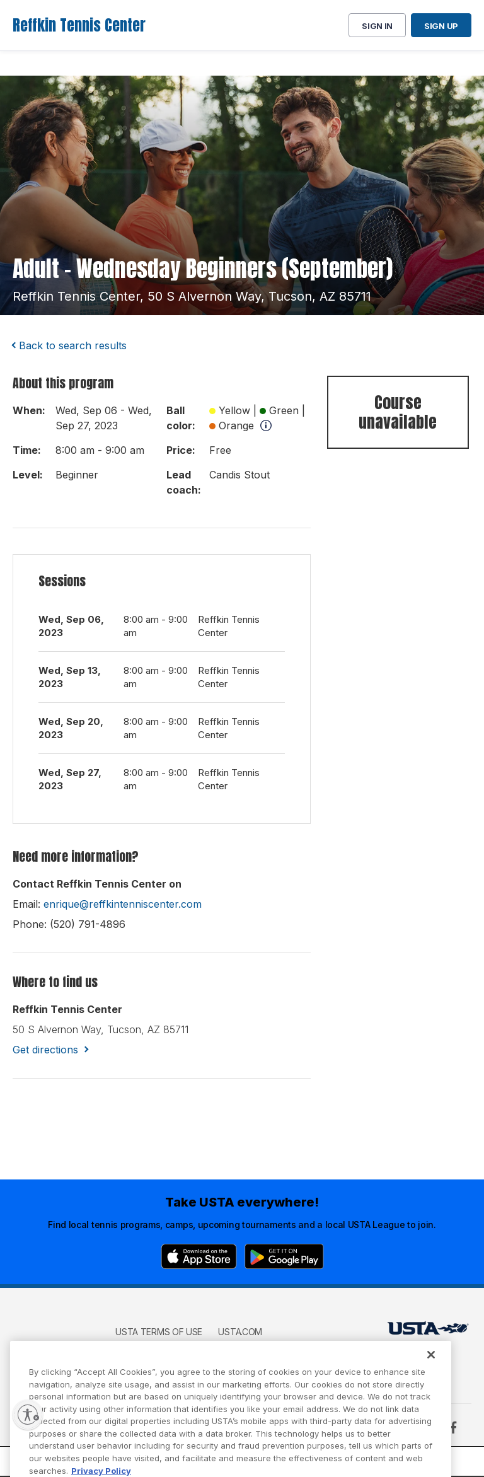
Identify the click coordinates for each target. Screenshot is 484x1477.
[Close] (431, 1369)
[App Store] (199, 1256)
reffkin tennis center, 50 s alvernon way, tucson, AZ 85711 (192, 296)
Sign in (377, 26)
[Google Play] (284, 1256)
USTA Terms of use (158, 1331)
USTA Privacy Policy (161, 1350)
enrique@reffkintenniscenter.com (122, 904)
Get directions (45, 1049)
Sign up (441, 26)
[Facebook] (453, 1427)
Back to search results (73, 345)
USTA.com (240, 1331)
